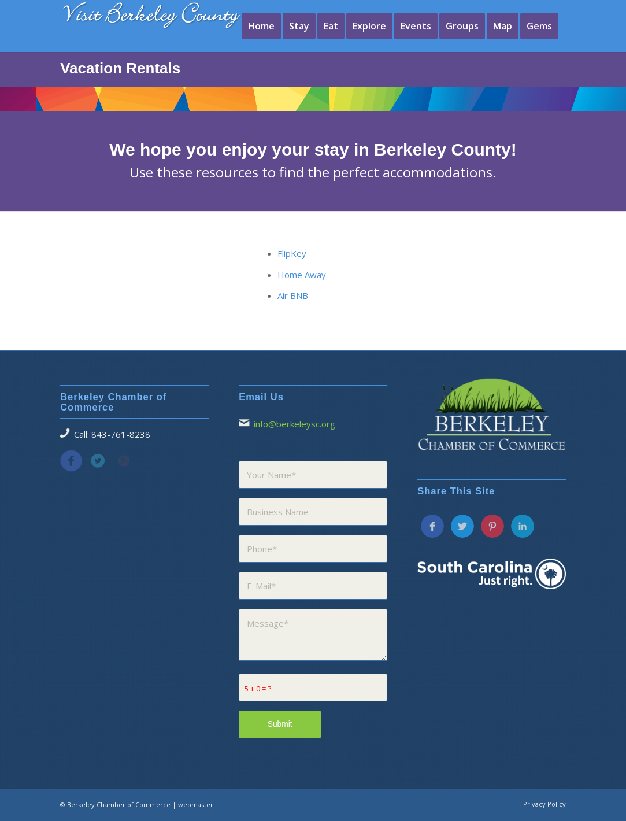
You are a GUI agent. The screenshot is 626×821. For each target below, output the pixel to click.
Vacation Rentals (120, 68)
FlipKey (291, 253)
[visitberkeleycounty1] (161, 23)
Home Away (301, 274)
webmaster (195, 804)
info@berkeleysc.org (294, 424)
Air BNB (292, 295)
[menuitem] (261, 26)
